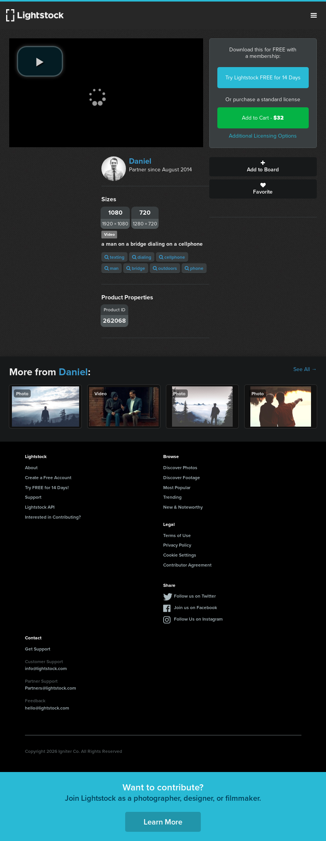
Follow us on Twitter (195, 596)
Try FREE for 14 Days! (47, 487)
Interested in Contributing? (53, 517)
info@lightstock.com (46, 668)
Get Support (37, 649)
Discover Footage (181, 477)
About (31, 467)
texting (114, 257)
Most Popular (176, 487)
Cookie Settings (179, 555)
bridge (135, 268)
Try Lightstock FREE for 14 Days (263, 78)
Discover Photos (180, 467)
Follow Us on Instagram (198, 619)
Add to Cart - (263, 118)
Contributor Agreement (187, 565)
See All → (305, 369)
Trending (172, 497)
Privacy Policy (177, 545)
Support (33, 497)
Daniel (140, 161)
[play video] (40, 61)
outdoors (165, 268)
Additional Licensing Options (263, 136)
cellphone (172, 257)
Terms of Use (177, 535)
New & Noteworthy (183, 507)
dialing (141, 257)
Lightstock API (40, 507)
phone (194, 268)
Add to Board (263, 166)
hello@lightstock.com (47, 708)
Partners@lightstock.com (50, 688)
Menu (314, 15)
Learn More (163, 821)
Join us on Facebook (195, 607)
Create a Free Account (48, 477)
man (111, 268)
